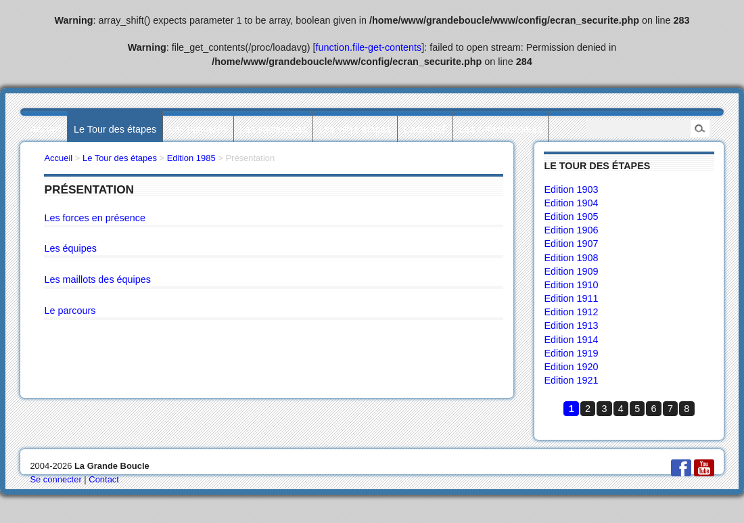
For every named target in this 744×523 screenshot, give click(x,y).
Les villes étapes (355, 129)
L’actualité (424, 129)
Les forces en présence (94, 217)
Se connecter (55, 479)
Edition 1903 (571, 189)
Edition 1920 (571, 366)
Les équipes (70, 248)
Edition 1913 (571, 325)
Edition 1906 (571, 230)
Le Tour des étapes (115, 129)
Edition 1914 (571, 339)
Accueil (45, 129)
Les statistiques (272, 129)
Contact (104, 479)
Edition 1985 (191, 158)
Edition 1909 (571, 271)
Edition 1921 (571, 380)
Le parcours (69, 310)
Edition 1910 (571, 284)
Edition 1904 (571, 203)
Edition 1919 (571, 353)
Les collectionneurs (500, 129)
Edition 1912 (571, 311)
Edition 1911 (571, 298)
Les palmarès (198, 129)
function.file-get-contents (369, 47)
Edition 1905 (571, 216)
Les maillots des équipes (97, 279)
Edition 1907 (571, 243)
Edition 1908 (571, 257)
